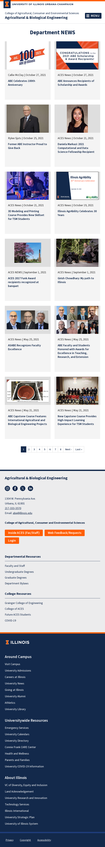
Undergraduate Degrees (19, 572)
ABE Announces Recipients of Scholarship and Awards (76, 83)
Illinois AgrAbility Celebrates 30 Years (77, 213)
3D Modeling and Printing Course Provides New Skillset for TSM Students (26, 215)
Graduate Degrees (16, 578)
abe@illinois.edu (22, 513)
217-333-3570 (13, 508)
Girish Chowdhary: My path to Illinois (76, 280)
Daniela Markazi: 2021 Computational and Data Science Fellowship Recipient (76, 148)
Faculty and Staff (15, 566)
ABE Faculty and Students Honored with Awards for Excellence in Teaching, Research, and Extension (74, 351)
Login (12, 540)
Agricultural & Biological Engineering (36, 17)
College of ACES (14, 609)
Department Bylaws (17, 584)
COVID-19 (10, 621)
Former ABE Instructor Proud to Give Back (27, 146)
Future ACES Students (18, 615)
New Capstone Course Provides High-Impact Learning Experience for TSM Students (77, 420)
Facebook (15, 488)
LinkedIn (30, 488)
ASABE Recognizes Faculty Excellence (24, 347)
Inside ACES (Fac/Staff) (24, 533)
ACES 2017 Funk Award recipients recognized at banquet (23, 282)
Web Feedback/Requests (64, 533)
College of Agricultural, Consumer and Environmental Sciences (42, 13)
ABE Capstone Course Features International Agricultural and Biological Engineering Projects (27, 420)
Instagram (7, 488)
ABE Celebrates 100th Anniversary (21, 83)
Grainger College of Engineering (24, 603)
